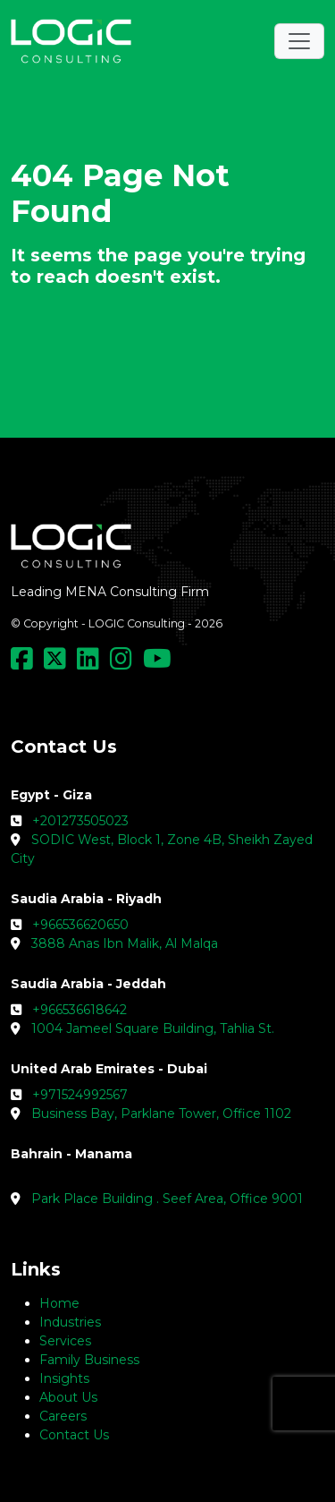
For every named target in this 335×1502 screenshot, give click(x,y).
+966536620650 (80, 925)
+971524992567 (80, 1095)
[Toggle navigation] (299, 41)
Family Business (89, 1360)
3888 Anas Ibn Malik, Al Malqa (124, 943)
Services (65, 1341)
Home (59, 1303)
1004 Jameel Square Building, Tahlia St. (152, 1028)
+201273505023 (80, 821)
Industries (70, 1322)
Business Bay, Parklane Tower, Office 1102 (161, 1113)
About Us (68, 1397)
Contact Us (74, 1435)
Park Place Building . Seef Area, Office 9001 (167, 1199)
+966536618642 (79, 1010)
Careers (63, 1416)
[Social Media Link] (25, 663)
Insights (64, 1378)
